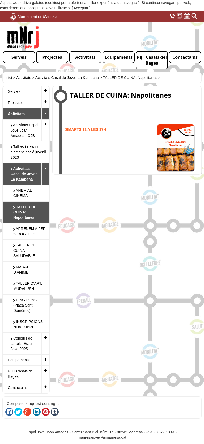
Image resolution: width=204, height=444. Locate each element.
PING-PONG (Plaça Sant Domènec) (25, 305)
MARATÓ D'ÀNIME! (22, 269)
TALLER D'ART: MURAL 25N (27, 286)
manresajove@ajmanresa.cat (102, 437)
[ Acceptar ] (81, 8)
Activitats (23, 78)
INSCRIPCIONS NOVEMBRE (28, 324)
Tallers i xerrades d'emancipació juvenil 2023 (28, 152)
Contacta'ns (18, 388)
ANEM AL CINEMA (22, 193)
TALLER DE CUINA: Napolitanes (24, 212)
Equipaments (19, 360)
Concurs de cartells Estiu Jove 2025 (21, 343)
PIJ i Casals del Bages (20, 374)
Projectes (15, 102)
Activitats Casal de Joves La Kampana (67, 78)
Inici (8, 78)
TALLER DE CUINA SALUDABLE (24, 250)
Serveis (14, 91)
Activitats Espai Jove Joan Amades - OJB (24, 130)
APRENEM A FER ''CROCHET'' (29, 231)
